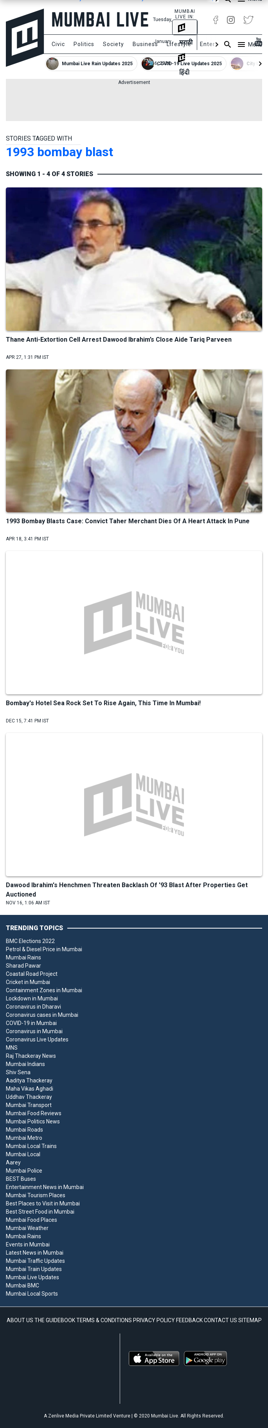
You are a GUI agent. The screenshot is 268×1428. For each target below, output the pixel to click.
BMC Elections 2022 (30, 941)
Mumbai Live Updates (32, 1277)
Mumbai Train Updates (34, 1269)
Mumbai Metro (24, 1138)
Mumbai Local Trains (31, 1146)
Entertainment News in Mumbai (45, 1187)
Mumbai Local (23, 1154)
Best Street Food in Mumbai (40, 1212)
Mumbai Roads (24, 1130)
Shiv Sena (18, 1072)
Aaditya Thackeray (29, 1080)
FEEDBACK (189, 1320)
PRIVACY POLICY (154, 1320)
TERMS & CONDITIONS (104, 1320)
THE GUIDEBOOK (54, 1320)
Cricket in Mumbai (28, 982)
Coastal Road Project (32, 974)
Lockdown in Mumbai (32, 998)
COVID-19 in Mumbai (31, 1023)
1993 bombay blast (59, 151)
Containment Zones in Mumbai (44, 990)
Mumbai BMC (22, 1285)
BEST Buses (21, 1179)
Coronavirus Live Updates (37, 1039)
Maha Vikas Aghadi (29, 1089)
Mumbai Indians (25, 1064)
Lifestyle (179, 44)
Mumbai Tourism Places (35, 1195)
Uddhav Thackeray (29, 1097)
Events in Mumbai (28, 1244)
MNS (12, 1048)
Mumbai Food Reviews (33, 1113)
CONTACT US (220, 1320)
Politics (84, 44)
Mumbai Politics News (33, 1121)
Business (145, 44)
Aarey (13, 1162)
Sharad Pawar (23, 966)
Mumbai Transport (29, 1105)
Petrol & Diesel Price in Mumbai (44, 949)
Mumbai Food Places (31, 1220)
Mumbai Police (24, 1171)
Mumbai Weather (27, 1228)
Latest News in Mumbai (34, 1253)
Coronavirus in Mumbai (34, 1031)
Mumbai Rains (23, 957)
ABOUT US (20, 1320)
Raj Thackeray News (31, 1056)
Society (113, 44)
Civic (58, 44)
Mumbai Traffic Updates (35, 1261)
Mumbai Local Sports (32, 1294)
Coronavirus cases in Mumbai (42, 1015)
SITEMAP (250, 1320)
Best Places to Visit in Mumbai (43, 1203)
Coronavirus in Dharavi (33, 1007)
